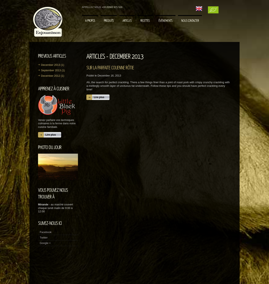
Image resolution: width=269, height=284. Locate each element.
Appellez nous (91, 7)
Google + (45, 243)
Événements (165, 20)
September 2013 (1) (53, 70)
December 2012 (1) (52, 75)
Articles (127, 20)
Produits (109, 20)
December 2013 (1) (52, 64)
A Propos (90, 20)
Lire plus (50, 134)
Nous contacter (190, 20)
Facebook (45, 232)
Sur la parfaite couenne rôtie (110, 68)
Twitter (44, 237)
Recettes (145, 20)
